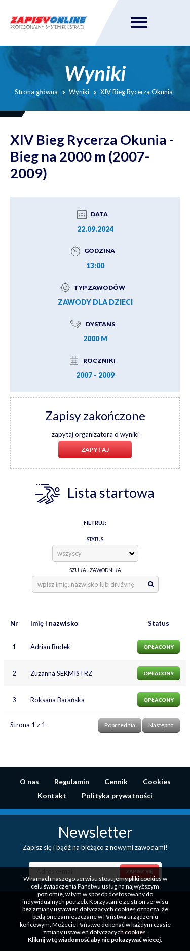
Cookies (157, 781)
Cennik (116, 781)
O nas (29, 781)
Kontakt (51, 795)
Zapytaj (95, 449)
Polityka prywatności (117, 795)
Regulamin (71, 781)
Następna (161, 725)
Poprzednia (119, 725)
